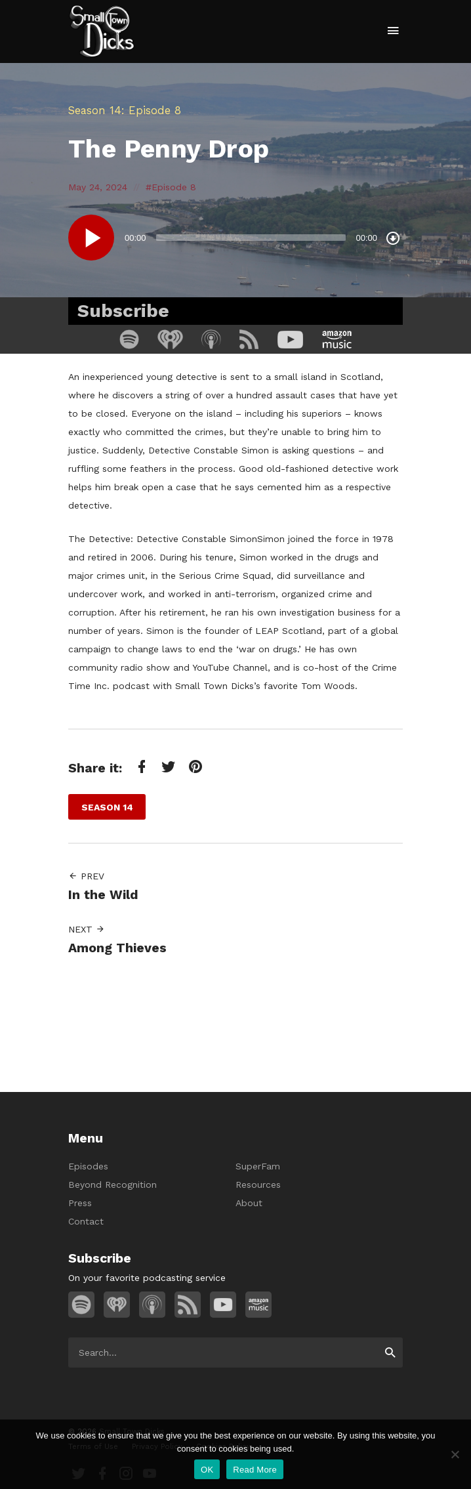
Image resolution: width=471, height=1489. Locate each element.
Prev (86, 876)
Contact (86, 1221)
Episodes (88, 1166)
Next (86, 929)
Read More (255, 1470)
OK (207, 1470)
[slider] (251, 237)
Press (80, 1203)
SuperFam (258, 1166)
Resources (258, 1184)
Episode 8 (174, 187)
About (249, 1203)
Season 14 (94, 110)
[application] (235, 238)
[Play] (91, 238)
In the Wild (103, 894)
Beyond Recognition (112, 1184)
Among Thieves (117, 947)
